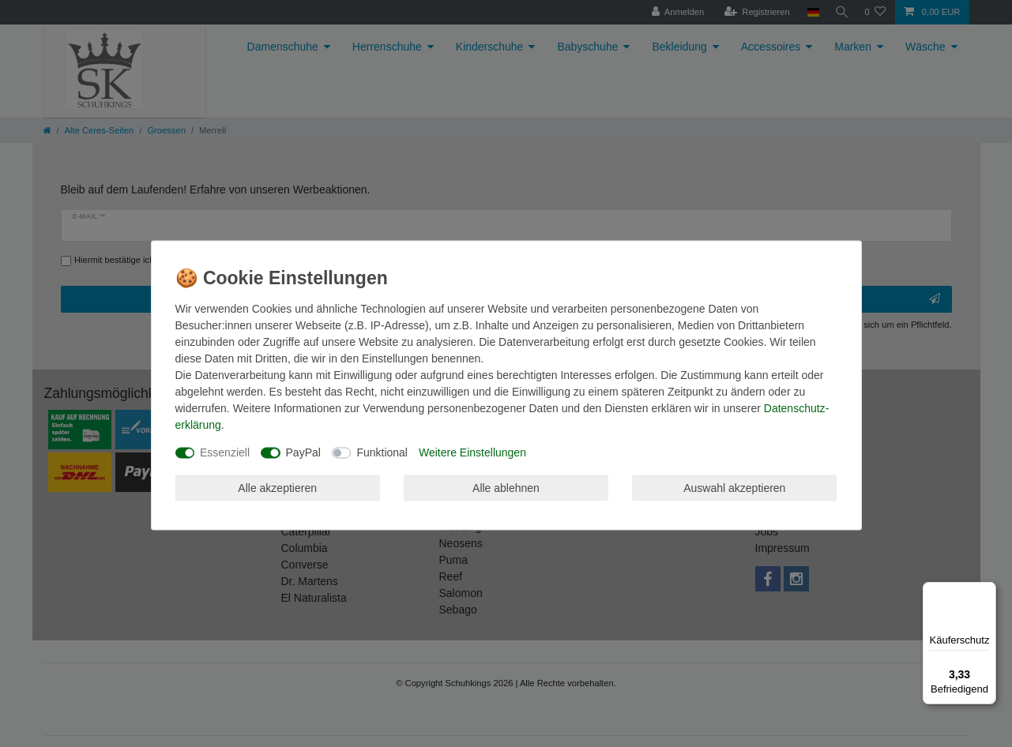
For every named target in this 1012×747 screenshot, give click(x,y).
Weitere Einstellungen (472, 452)
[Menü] (986, 591)
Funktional (382, 452)
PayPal (303, 452)
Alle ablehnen (506, 487)
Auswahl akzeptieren (734, 487)
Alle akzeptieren (277, 487)
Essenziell (225, 452)
